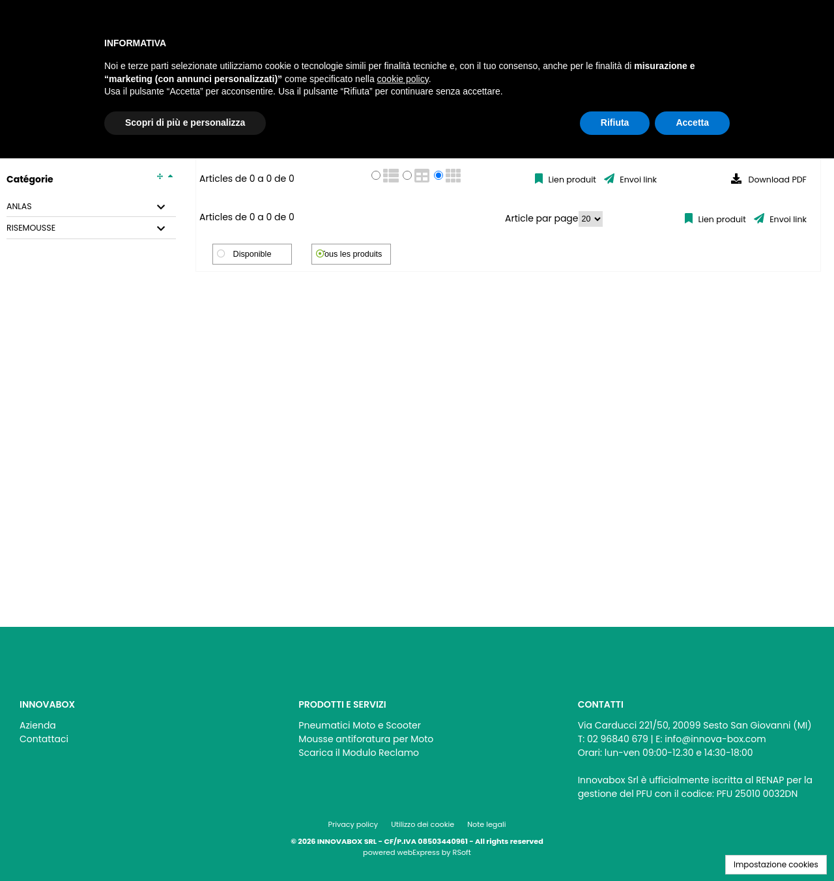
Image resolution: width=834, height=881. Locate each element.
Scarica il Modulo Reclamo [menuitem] (358, 752)
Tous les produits (351, 254)
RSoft (462, 852)
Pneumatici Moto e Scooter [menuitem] (359, 725)
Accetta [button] (692, 122)
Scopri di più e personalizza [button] (185, 122)
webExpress (418, 852)
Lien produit (571, 179)
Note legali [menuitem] (486, 824)
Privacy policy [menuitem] (353, 824)
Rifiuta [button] (615, 122)
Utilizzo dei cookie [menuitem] (422, 824)
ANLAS (19, 206)
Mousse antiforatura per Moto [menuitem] (365, 738)
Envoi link (637, 179)
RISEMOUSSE (31, 228)
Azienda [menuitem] (38, 725)
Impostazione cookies (776, 864)
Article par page (542, 218)
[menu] (138, 729)
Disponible (252, 254)
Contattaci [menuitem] (44, 738)
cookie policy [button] (403, 79)
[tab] (91, 207)
